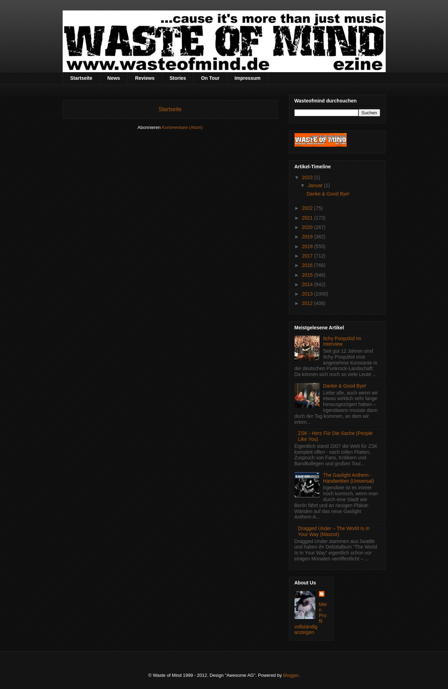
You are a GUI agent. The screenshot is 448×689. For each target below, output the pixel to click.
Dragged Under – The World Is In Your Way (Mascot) (334, 531)
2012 (308, 303)
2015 (308, 275)
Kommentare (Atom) (182, 127)
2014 (308, 284)
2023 (308, 177)
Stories (178, 78)
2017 (308, 256)
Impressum (248, 78)
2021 (308, 218)
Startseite (81, 78)
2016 (308, 265)
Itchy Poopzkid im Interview (342, 341)
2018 (308, 246)
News (113, 78)
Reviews (145, 78)
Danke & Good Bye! (327, 194)
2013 (308, 294)
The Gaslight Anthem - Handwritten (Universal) (348, 478)
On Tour (210, 78)
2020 (308, 227)
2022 (308, 208)
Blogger (290, 675)
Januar (316, 185)
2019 (308, 236)
